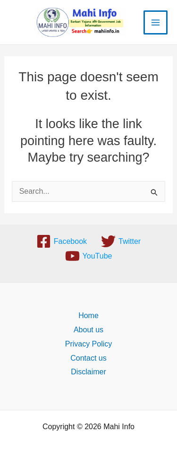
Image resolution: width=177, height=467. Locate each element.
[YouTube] (88, 256)
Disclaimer (88, 372)
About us (88, 330)
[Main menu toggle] (155, 22)
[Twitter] (121, 241)
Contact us (88, 358)
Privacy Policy (88, 344)
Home (88, 315)
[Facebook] (61, 241)
